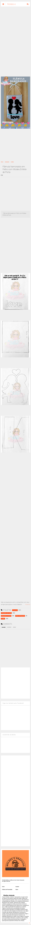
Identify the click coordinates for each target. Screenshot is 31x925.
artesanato (7, 161)
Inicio (3, 886)
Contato (17, 886)
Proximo (27, 604)
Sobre (17, 889)
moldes (12, 161)
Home (2, 161)
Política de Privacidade (7, 889)
